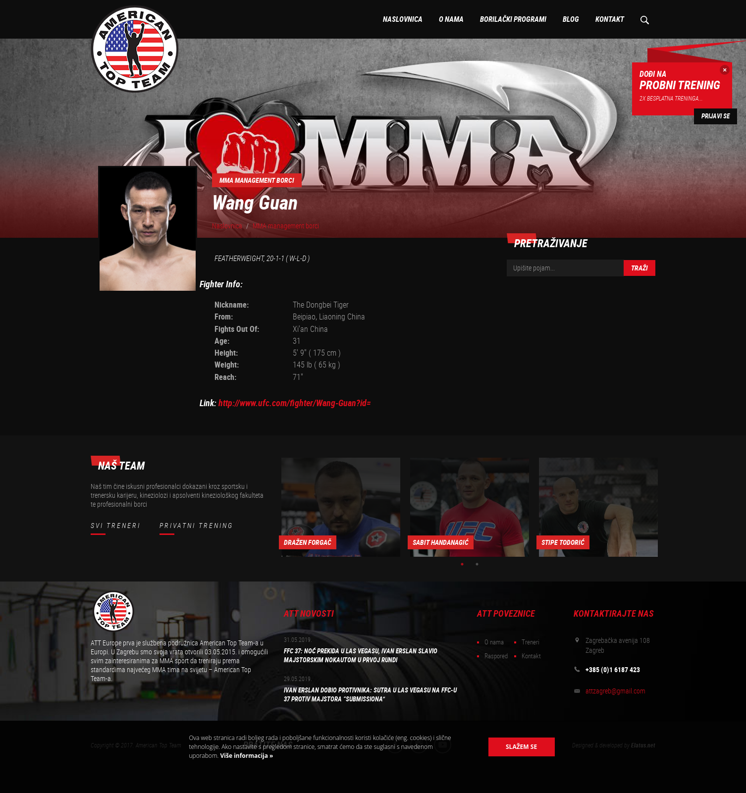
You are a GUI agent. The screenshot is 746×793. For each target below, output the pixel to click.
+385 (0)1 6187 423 (613, 670)
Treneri (530, 642)
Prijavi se (715, 116)
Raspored (496, 656)
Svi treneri (116, 525)
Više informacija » (245, 755)
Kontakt (609, 19)
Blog (571, 19)
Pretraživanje (644, 19)
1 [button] (462, 564)
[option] (340, 507)
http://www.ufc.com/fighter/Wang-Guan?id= (294, 403)
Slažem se (521, 746)
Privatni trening (196, 525)
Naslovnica (403, 19)
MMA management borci (286, 226)
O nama (451, 19)
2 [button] (477, 564)
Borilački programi (513, 19)
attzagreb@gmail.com (615, 691)
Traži (639, 268)
